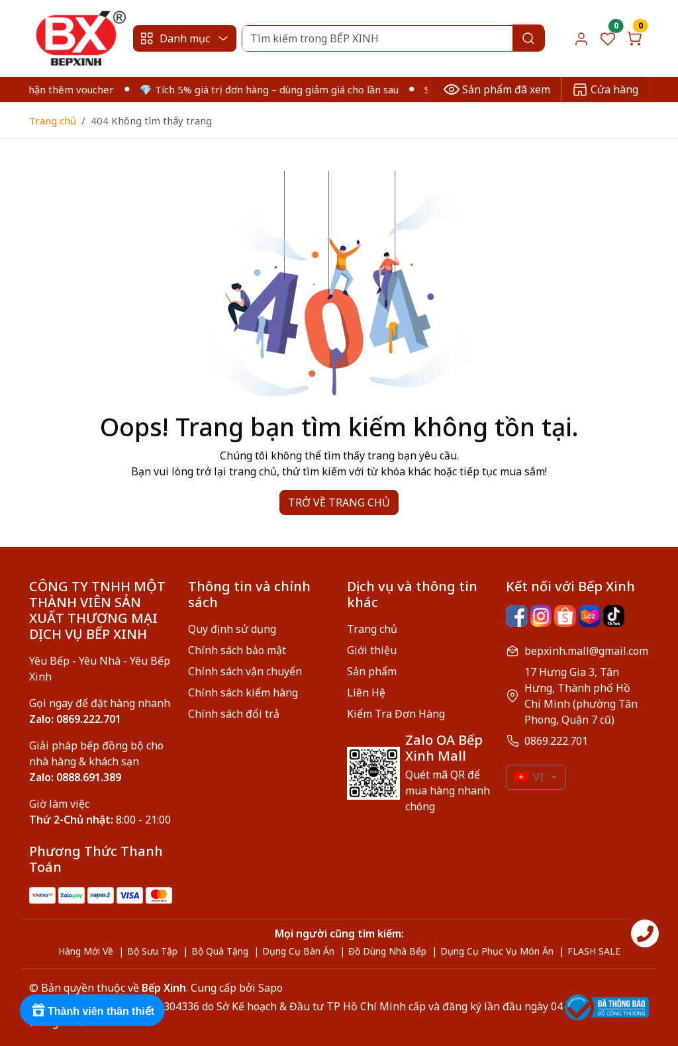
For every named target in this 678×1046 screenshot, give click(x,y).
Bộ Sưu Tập (152, 951)
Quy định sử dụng (232, 629)
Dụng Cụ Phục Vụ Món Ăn (497, 951)
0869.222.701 (556, 741)
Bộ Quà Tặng (219, 951)
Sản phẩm (372, 671)
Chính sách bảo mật (237, 650)
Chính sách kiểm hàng (243, 692)
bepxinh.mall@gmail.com (586, 650)
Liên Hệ (366, 692)
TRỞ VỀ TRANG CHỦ (339, 502)
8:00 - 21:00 (100, 819)
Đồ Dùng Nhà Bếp (387, 951)
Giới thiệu (372, 650)
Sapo (269, 987)
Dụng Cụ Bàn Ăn (298, 951)
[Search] (393, 38)
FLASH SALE (593, 951)
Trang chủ (52, 120)
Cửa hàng (605, 89)
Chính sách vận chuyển (245, 671)
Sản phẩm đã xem (497, 89)
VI (529, 777)
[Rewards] (92, 1010)
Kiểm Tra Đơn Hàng (396, 713)
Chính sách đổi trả (233, 713)
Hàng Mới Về (85, 951)
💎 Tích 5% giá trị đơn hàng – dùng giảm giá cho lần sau (276, 89)
